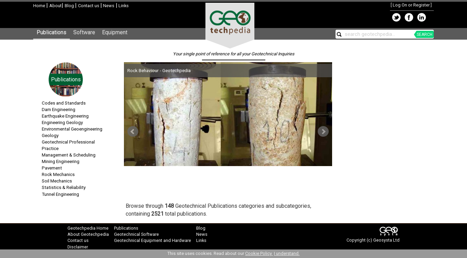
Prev (132, 131)
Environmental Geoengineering (72, 129)
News (108, 5)
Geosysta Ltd (386, 240)
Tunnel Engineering (60, 194)
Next (323, 131)
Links (123, 5)
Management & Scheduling (69, 155)
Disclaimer (77, 246)
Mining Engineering (60, 161)
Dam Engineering (58, 109)
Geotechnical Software (136, 234)
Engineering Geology (62, 122)
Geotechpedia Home (88, 228)
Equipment (114, 32)
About (55, 5)
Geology (50, 135)
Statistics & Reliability (64, 187)
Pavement (52, 168)
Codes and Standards (64, 103)
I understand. (287, 253)
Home (39, 5)
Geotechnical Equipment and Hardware (152, 240)
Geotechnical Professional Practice (68, 145)
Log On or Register (411, 5)
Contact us (89, 5)
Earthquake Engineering (65, 116)
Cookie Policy (259, 253)
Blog (70, 5)
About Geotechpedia (88, 234)
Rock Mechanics (58, 174)
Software (84, 32)
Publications (51, 32)
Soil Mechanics (57, 181)
